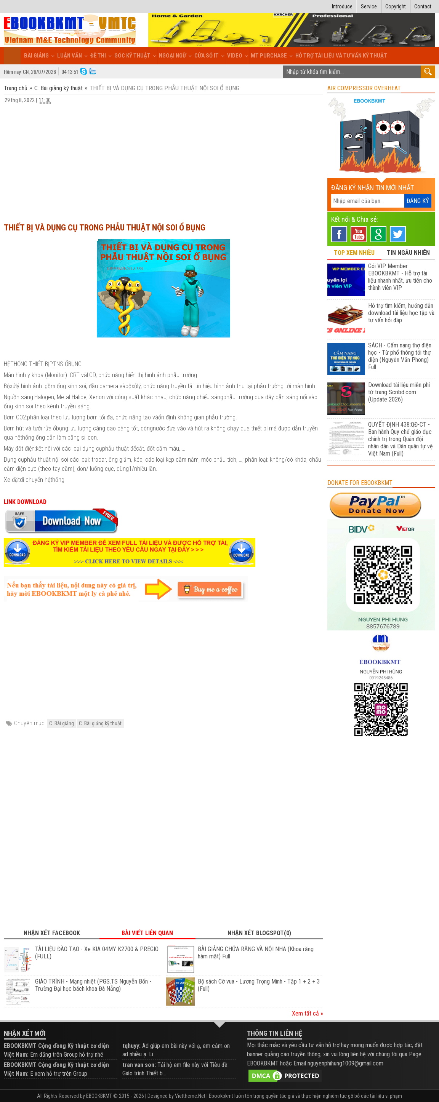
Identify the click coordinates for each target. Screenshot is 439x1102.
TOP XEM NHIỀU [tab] (354, 252)
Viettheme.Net (190, 1096)
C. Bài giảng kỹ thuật (58, 88)
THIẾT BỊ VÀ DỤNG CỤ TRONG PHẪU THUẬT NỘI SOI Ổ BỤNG (104, 227)
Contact (422, 6)
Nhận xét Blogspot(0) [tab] (259, 933)
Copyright (395, 6)
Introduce (342, 6)
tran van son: (139, 1064)
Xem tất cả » (307, 1013)
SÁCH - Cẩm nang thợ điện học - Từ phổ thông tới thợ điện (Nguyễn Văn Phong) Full (399, 356)
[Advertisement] (163, 159)
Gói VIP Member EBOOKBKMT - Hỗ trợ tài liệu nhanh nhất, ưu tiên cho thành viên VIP (400, 276)
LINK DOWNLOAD (25, 501)
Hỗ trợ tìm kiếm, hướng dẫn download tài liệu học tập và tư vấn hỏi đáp (401, 313)
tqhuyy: (131, 1045)
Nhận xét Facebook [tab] (52, 933)
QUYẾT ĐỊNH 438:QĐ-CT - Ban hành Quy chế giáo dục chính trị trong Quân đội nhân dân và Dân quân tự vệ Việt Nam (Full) (400, 439)
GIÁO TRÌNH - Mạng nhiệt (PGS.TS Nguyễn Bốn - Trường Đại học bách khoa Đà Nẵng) (93, 985)
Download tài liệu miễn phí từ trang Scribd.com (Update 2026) (399, 392)
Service (369, 6)
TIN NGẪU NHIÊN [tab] (408, 252)
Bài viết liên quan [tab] (147, 933)
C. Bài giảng (61, 723)
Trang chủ (16, 88)
